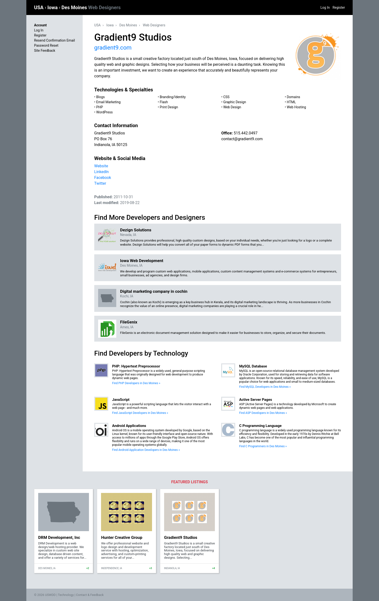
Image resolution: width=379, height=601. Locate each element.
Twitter (100, 183)
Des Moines (91, 7)
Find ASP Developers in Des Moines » (263, 413)
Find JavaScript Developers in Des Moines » (140, 413)
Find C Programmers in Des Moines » (263, 446)
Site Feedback (44, 50)
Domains (293, 97)
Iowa (53, 7)
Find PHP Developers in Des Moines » (136, 383)
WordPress (104, 112)
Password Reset (46, 45)
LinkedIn (101, 171)
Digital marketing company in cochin (153, 291)
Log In (325, 7)
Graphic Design (234, 102)
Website (101, 166)
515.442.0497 (245, 133)
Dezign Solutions (135, 229)
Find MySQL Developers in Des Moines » (265, 386)
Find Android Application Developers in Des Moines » (146, 450)
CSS (226, 97)
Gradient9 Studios (180, 537)
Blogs (100, 97)
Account (40, 25)
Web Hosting (296, 107)
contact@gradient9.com (241, 139)
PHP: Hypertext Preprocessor (136, 366)
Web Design (232, 107)
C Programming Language (260, 426)
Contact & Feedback (90, 595)
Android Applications (129, 426)
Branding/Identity (173, 97)
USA (39, 7)
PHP (99, 107)
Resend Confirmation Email (54, 40)
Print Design (169, 107)
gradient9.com (113, 47)
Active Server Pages (255, 399)
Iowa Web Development (141, 260)
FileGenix (128, 322)
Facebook (102, 177)
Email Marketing (108, 102)
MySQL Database (253, 366)
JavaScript (121, 399)
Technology (66, 595)
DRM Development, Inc (59, 537)
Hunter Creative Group (121, 537)
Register (339, 7)
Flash (164, 102)
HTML (291, 102)
